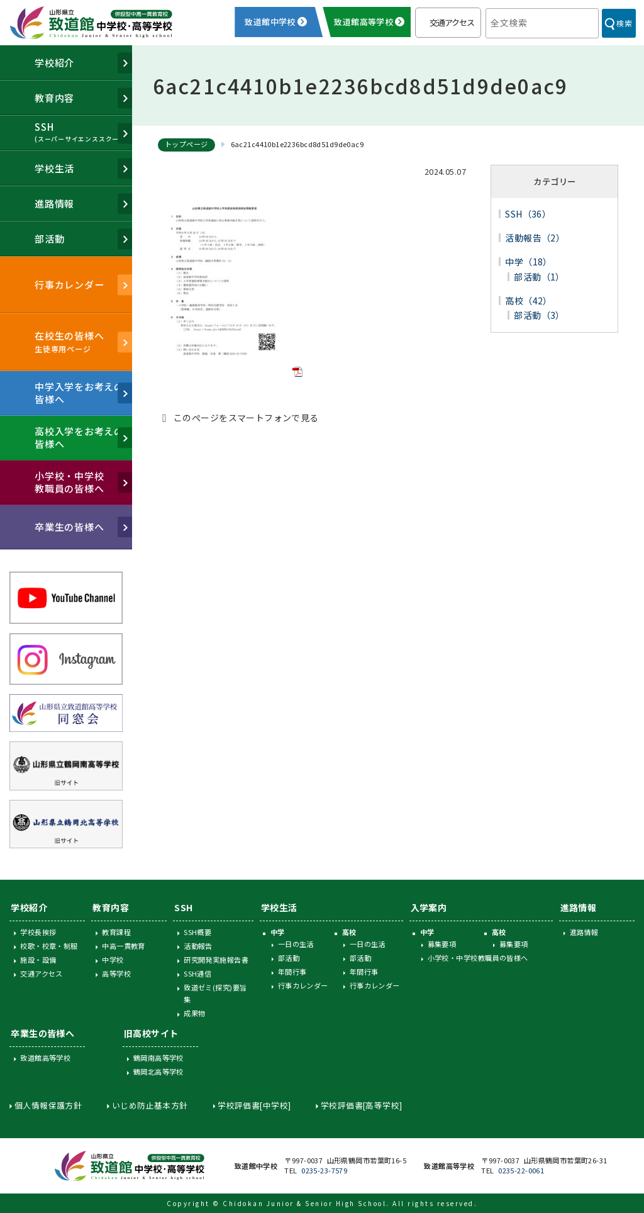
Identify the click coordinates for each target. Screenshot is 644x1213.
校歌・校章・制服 (48, 946)
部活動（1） (539, 276)
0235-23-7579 (324, 1170)
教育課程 (116, 932)
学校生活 (279, 907)
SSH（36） (528, 213)
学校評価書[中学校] (254, 1105)
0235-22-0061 (521, 1170)
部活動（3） (539, 315)
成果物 (194, 1013)
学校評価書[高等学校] (361, 1105)
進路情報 (578, 907)
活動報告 (198, 946)
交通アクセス (452, 22)
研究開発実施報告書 (216, 960)
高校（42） (528, 300)
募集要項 (442, 944)
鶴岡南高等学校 (158, 1058)
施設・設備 (38, 960)
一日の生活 (296, 944)
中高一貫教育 (123, 946)
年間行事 (292, 972)
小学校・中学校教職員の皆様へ (478, 958)
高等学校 (116, 973)
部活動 (288, 958)
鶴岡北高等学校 (158, 1071)
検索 (624, 23)
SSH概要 (197, 932)
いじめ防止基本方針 (150, 1105)
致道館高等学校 (45, 1058)
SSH (183, 907)
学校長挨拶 (38, 932)
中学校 (112, 960)
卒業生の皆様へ (42, 1033)
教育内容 (110, 907)
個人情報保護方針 (48, 1105)
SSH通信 (197, 973)
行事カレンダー (303, 985)
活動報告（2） (535, 237)
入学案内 (429, 907)
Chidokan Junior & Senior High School (304, 1203)
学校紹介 (29, 907)
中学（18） (528, 261)
